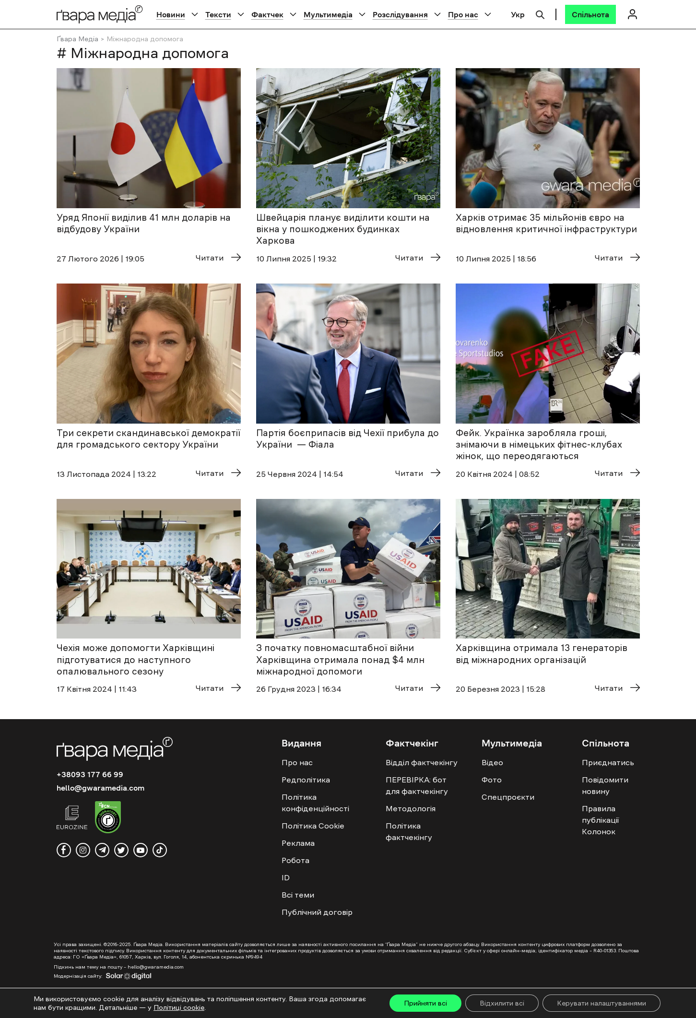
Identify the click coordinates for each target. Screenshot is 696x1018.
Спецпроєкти (508, 797)
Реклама (298, 843)
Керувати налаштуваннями (601, 1003)
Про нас (463, 14)
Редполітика (306, 779)
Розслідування (400, 14)
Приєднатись (608, 762)
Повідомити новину (605, 785)
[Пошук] (540, 13)
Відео (492, 762)
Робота (295, 860)
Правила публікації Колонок (600, 820)
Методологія (411, 808)
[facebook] (64, 850)
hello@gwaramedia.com (100, 788)
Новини (170, 14)
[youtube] (140, 850)
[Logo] (100, 14)
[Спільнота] (590, 14)
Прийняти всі (425, 1003)
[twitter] (121, 850)
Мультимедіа (328, 14)
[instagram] (83, 850)
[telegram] (102, 850)
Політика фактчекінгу (409, 831)
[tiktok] (160, 850)
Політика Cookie (313, 825)
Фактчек (267, 14)
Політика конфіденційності (315, 802)
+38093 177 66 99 (90, 774)
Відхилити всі (502, 1003)
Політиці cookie (178, 1007)
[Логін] (632, 14)
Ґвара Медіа (77, 39)
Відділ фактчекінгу (422, 762)
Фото (492, 779)
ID (286, 877)
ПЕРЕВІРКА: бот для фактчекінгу (417, 785)
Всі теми (298, 895)
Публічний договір (317, 912)
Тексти (218, 14)
